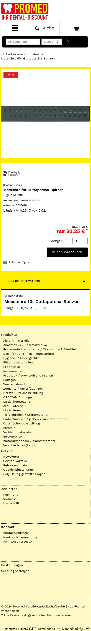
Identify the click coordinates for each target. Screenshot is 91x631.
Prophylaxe (11, 366)
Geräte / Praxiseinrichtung (23, 393)
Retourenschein (15, 465)
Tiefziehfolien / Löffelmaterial (25, 414)
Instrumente (12, 371)
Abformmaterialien (17, 340)
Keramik (9, 427)
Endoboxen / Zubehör (22, 54)
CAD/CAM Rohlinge (17, 397)
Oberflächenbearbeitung (21, 423)
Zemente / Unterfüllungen (23, 388)
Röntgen (9, 380)
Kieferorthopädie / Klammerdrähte (29, 441)
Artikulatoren (13, 406)
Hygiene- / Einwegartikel (21, 358)
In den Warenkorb (67, 252)
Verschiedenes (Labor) (19, 445)
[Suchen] (45, 28)
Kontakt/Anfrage (15, 532)
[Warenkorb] (75, 28)
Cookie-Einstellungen (19, 469)
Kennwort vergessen (18, 541)
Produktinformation (22, 281)
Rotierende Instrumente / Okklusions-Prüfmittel (39, 349)
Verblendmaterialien (18, 432)
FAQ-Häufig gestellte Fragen (24, 474)
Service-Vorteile (15, 461)
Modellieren (12, 410)
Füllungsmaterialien (18, 362)
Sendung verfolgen (15, 571)
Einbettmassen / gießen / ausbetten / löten (36, 419)
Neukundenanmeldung (20, 537)
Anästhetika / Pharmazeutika (25, 345)
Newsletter (11, 456)
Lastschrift (11, 503)
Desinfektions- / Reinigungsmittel (28, 353)
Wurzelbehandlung (17, 384)
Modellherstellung (16, 401)
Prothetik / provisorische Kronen (28, 375)
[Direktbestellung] (68, 41)
